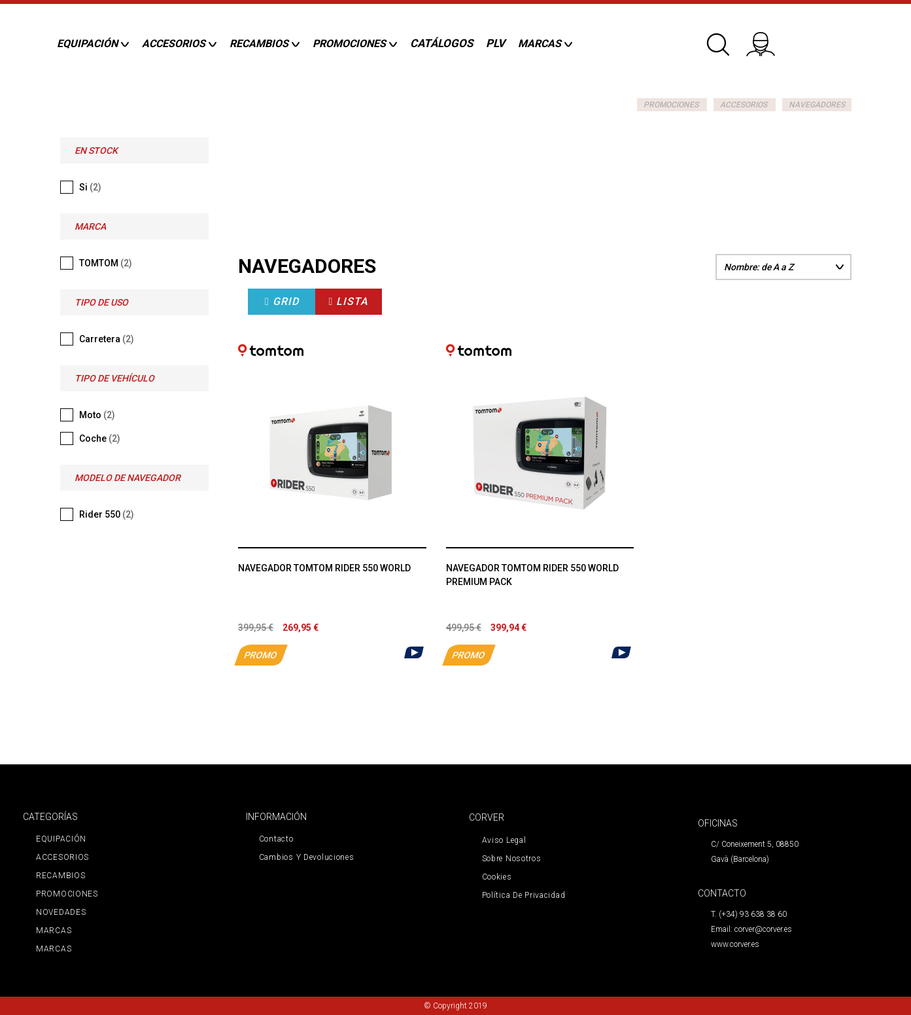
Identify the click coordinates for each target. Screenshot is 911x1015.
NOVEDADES (61, 912)
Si (90, 187)
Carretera (106, 339)
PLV (495, 43)
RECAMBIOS (60, 875)
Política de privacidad (524, 895)
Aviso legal (504, 840)
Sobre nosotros (511, 858)
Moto (97, 415)
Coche (99, 438)
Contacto (276, 839)
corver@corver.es (763, 929)
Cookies (497, 876)
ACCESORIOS (743, 104)
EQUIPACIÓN (61, 839)
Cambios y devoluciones (306, 857)
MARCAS (53, 930)
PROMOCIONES (671, 104)
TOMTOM (105, 263)
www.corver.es (735, 944)
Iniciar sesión (769, 39)
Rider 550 (106, 514)
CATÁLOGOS (441, 43)
